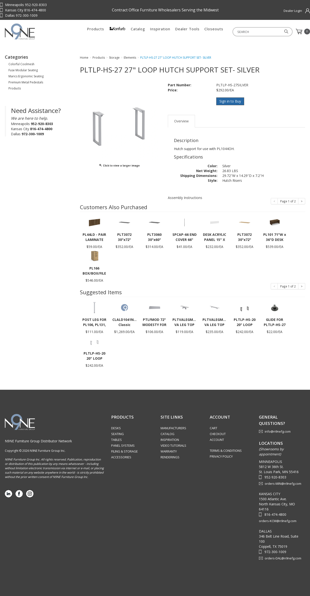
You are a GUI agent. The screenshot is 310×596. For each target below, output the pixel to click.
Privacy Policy (221, 456)
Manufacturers (173, 428)
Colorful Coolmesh (21, 64)
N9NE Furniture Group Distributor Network (38, 441)
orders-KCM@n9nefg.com (277, 521)
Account (217, 439)
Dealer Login (293, 10)
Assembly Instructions (185, 197)
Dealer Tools (187, 31)
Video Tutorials (173, 445)
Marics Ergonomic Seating (26, 76)
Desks (116, 428)
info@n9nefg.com (278, 431)
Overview (181, 121)
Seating (117, 434)
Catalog (138, 31)
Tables (116, 439)
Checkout (218, 434)
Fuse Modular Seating (23, 70)
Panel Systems (123, 445)
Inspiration (160, 31)
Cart (213, 428)
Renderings (170, 457)
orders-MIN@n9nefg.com (283, 483)
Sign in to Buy (230, 101)
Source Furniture (35, 32)
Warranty (169, 451)
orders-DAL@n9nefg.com (283, 558)
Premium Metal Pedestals (25, 82)
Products (95, 31)
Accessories (121, 457)
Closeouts (213, 31)
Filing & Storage (124, 451)
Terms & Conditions (226, 450)
